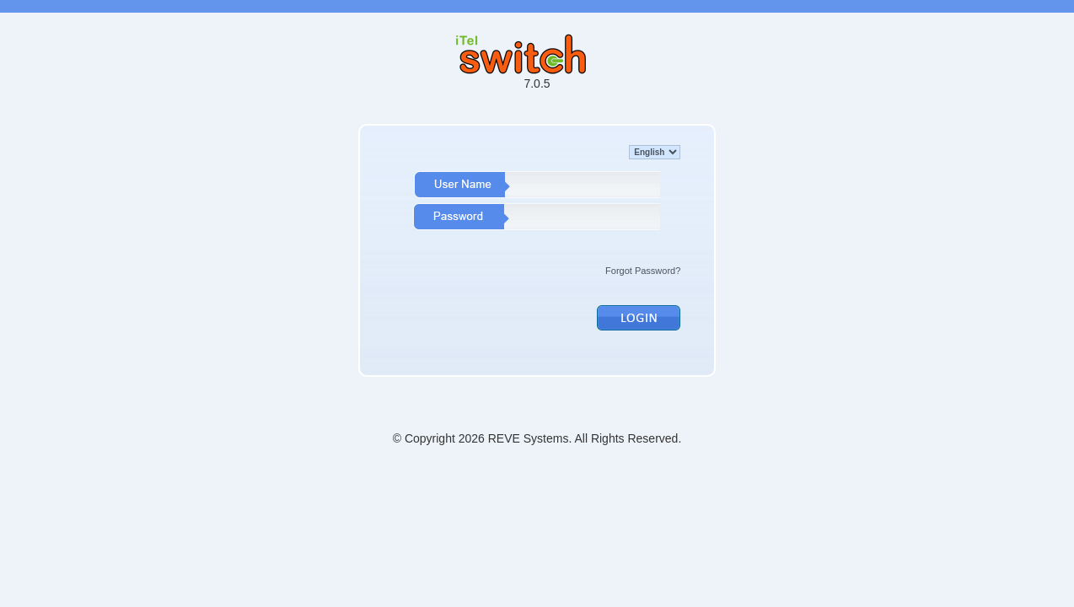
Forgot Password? (642, 271)
